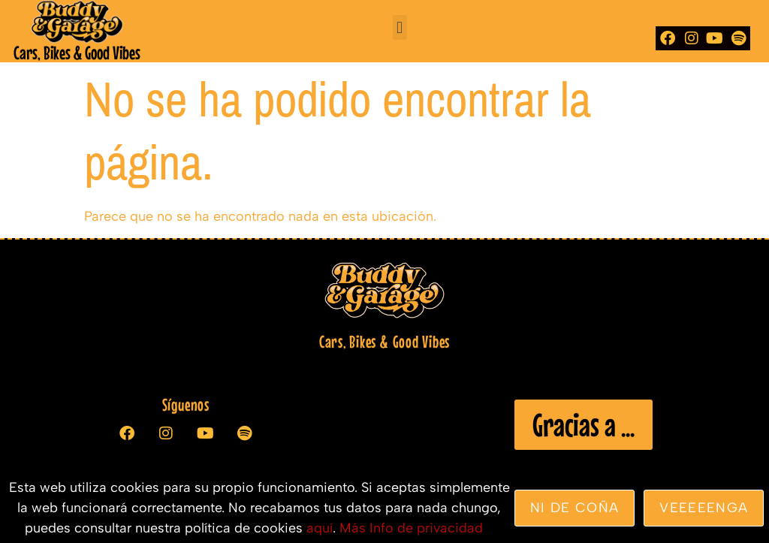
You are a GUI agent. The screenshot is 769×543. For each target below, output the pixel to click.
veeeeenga (703, 507)
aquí (319, 528)
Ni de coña (575, 507)
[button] (400, 27)
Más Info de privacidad (411, 528)
